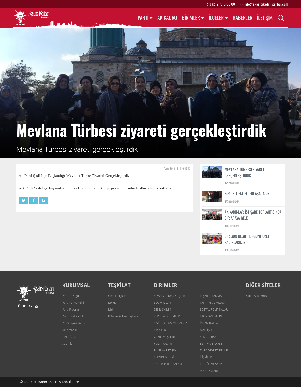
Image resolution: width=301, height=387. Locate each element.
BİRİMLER (191, 17)
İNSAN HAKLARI (210, 323)
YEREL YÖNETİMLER (167, 316)
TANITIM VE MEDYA (212, 303)
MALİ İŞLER (207, 330)
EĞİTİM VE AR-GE (211, 344)
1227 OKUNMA (232, 183)
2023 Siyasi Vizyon (74, 323)
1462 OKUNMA (232, 226)
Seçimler (68, 344)
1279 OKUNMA (232, 201)
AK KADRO (167, 17)
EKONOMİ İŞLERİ (211, 316)
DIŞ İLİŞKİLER (162, 309)
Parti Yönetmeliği (73, 303)
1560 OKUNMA (232, 250)
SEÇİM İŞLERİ (162, 303)
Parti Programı (71, 309)
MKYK (112, 303)
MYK (111, 309)
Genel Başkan (117, 296)
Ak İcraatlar (69, 330)
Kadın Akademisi (256, 296)
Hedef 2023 (69, 337)
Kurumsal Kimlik (72, 316)
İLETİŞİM (265, 17)
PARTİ (143, 17)
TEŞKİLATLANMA (211, 296)
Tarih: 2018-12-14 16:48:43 (177, 168)
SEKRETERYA (208, 337)
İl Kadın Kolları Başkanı (123, 316)
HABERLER (242, 17)
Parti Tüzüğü (70, 296)
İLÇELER (216, 17)
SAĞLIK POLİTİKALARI (168, 364)
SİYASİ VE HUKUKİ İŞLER (169, 296)
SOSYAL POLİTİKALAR (214, 309)
